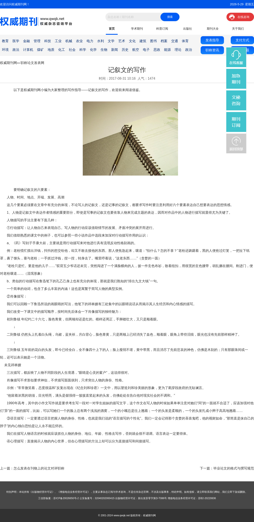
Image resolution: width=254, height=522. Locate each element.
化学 (93, 49)
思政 (156, 49)
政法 (15, 49)
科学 (82, 49)
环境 (5, 49)
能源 (167, 49)
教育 (5, 41)
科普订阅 (162, 28)
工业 (58, 41)
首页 (112, 28)
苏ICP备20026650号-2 (66, 498)
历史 (125, 49)
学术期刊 (137, 28)
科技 (47, 41)
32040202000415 (105, 498)
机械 (68, 41)
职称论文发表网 (32, 63)
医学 (15, 41)
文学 (111, 41)
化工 (61, 49)
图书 (153, 41)
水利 (100, 41)
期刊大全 (213, 28)
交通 (174, 41)
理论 (178, 49)
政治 (188, 49)
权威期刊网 (8, 63)
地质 (51, 49)
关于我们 (238, 28)
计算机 (28, 49)
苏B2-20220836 (207, 498)
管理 (37, 41)
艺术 (121, 41)
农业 (79, 41)
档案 (164, 41)
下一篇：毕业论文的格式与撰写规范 (227, 468)
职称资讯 (212, 50)
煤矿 (40, 49)
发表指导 (212, 40)
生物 (104, 49)
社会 (72, 49)
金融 (26, 41)
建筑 (142, 41)
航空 (135, 49)
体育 (185, 41)
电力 (90, 41)
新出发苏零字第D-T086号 (152, 498)
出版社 (187, 28)
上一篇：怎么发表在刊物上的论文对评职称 (32, 468)
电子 (146, 49)
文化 (132, 41)
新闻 (114, 49)
